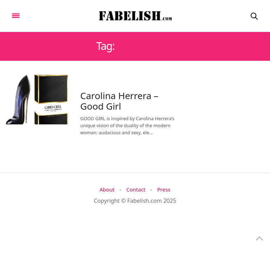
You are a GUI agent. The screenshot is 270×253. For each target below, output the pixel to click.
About (107, 189)
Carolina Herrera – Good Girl (119, 100)
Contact (135, 189)
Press (164, 189)
